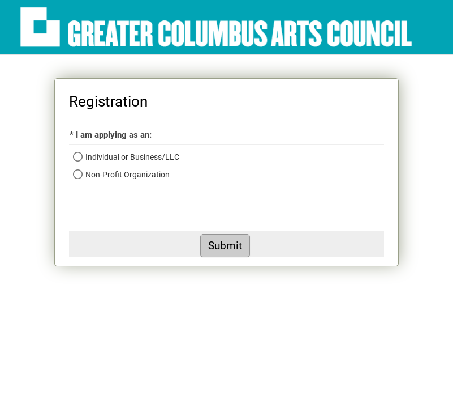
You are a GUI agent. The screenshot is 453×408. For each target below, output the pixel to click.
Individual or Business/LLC (132, 157)
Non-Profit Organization (127, 174)
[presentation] (155, 209)
